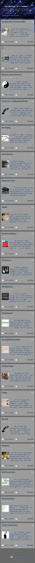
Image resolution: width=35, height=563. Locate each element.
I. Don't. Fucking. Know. (10, 525)
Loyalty (4, 393)
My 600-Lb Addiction (9, 234)
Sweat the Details (8, 499)
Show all (30, 15)
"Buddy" (4, 207)
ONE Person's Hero (8, 472)
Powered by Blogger (17, 557)
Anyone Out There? (8, 181)
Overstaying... (7, 128)
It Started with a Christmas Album (14, 22)
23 (3, 48)
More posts (17, 551)
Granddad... (6, 446)
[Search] (33, 3)
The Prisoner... (7, 260)
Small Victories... (8, 154)
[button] (32, 22)
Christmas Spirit (7, 366)
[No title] (5, 419)
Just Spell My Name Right (11, 340)
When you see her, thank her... (12, 75)
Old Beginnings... (8, 287)
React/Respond (7, 313)
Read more (30, 42)
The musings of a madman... (18, 6)
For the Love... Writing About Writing (14, 101)
